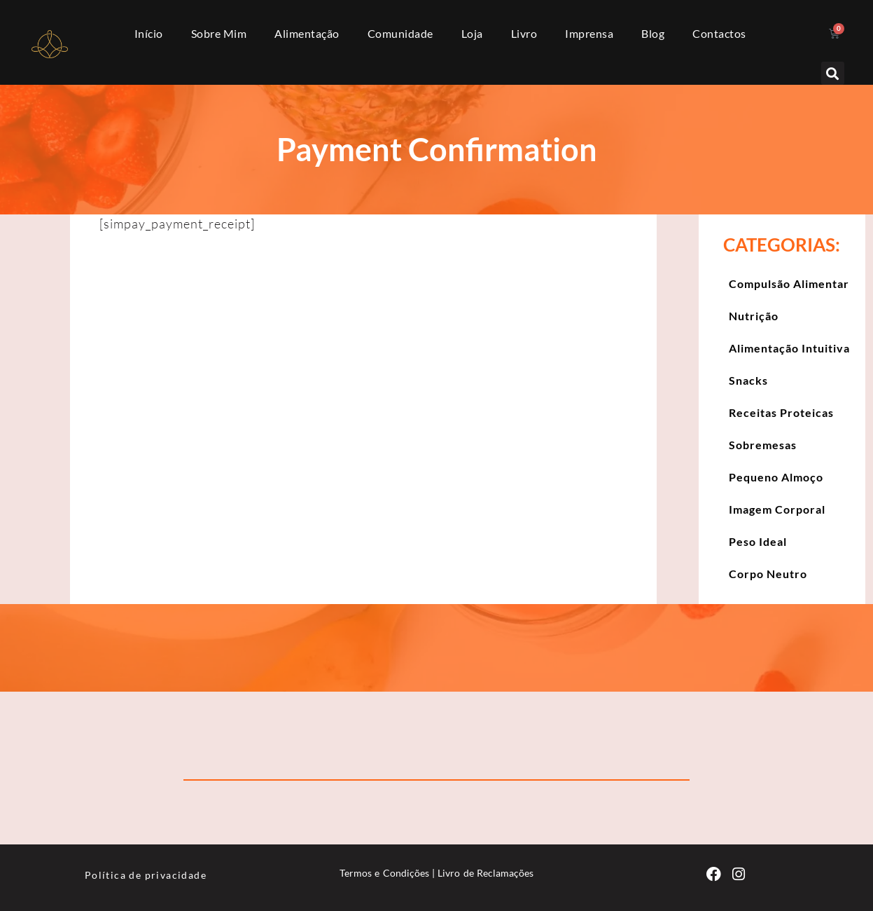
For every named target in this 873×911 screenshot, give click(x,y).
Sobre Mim (219, 33)
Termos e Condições (384, 873)
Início (148, 33)
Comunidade (400, 33)
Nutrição (753, 315)
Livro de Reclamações (485, 873)
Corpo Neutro (768, 573)
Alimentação (307, 33)
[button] (832, 73)
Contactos (719, 33)
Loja (472, 33)
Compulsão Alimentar (789, 283)
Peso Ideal (758, 541)
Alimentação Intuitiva (789, 348)
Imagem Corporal (777, 509)
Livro (524, 33)
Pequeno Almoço (776, 477)
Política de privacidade (146, 875)
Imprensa (589, 33)
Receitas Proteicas (781, 412)
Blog (652, 33)
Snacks (748, 380)
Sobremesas (763, 444)
